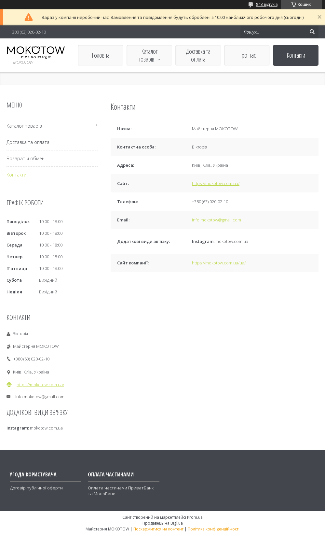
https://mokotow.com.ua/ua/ (219, 263)
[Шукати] (311, 31)
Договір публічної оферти (36, 488)
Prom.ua (195, 517)
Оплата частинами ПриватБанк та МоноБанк (121, 491)
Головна (101, 55)
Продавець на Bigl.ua (162, 523)
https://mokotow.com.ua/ (215, 183)
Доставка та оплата (198, 55)
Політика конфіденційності (213, 529)
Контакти (296, 55)
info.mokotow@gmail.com (216, 220)
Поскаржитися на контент (158, 529)
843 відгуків (267, 4)
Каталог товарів (148, 55)
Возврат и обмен (26, 158)
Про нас (247, 55)
